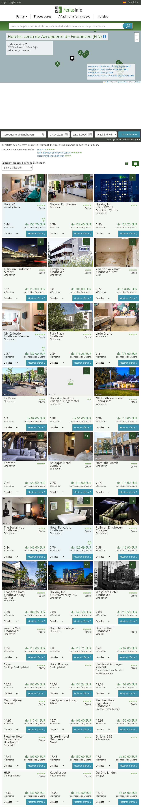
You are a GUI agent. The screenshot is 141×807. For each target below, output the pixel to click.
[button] (71, 57)
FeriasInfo (70, 10)
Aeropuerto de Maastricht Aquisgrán (109, 66)
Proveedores (42, 16)
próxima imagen (45, 188)
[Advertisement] (70, 106)
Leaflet (106, 82)
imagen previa (4, 188)
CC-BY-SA (137, 82)
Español (133, 2)
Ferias (21, 16)
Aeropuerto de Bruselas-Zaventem (108, 69)
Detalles (11, 233)
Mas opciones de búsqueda (121, 139)
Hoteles (103, 16)
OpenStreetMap (122, 82)
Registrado (15, 2)
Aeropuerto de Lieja (100, 72)
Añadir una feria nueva (74, 16)
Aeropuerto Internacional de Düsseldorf (111, 75)
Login (4, 2)
